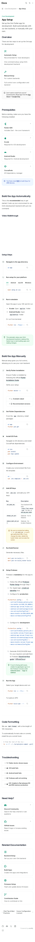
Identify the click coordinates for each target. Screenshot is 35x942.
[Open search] (26, 3)
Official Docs (20, 659)
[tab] (7, 282)
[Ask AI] (30, 267)
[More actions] (33, 3)
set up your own (26, 512)
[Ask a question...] (17, 921)
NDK (18, 181)
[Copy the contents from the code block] (27, 267)
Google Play (16, 96)
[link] (17, 57)
